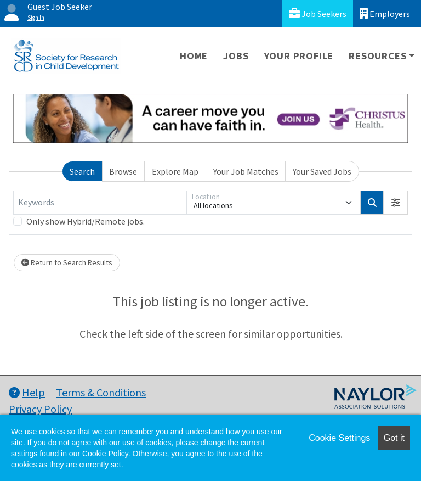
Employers (385, 13)
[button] (396, 203)
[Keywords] (99, 203)
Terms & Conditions (101, 392)
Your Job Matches (245, 171)
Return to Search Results (66, 262)
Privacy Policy (40, 409)
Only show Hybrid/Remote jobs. (85, 221)
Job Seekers (317, 13)
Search (82, 171)
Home (194, 55)
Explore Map (175, 171)
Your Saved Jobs (322, 171)
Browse (123, 171)
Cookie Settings (339, 438)
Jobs (235, 55)
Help (27, 392)
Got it (394, 438)
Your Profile (299, 55)
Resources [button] (377, 55)
